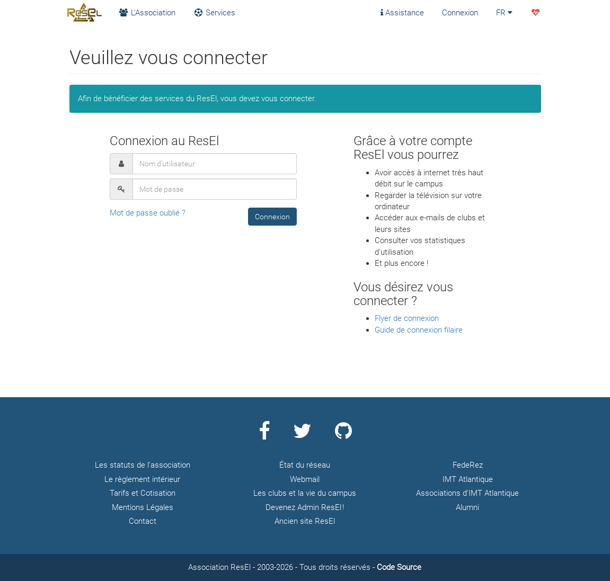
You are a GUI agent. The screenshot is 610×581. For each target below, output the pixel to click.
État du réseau (304, 465)
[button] (272, 217)
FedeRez (468, 465)
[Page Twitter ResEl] (302, 435)
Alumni (467, 507)
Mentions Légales (142, 507)
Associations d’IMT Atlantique (467, 493)
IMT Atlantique (468, 479)
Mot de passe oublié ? (147, 213)
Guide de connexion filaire (419, 330)
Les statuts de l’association (142, 465)
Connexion (460, 12)
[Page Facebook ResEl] (264, 435)
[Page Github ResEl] (343, 435)
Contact (142, 521)
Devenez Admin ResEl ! (305, 507)
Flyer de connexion (407, 318)
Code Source (399, 567)
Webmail (305, 479)
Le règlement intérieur (142, 479)
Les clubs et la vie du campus (304, 493)
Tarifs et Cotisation (142, 493)
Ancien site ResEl (305, 521)
